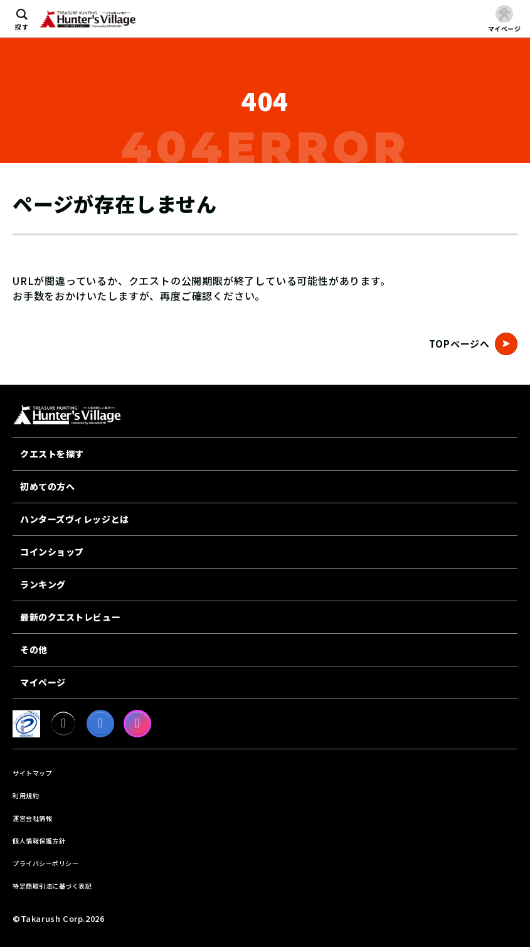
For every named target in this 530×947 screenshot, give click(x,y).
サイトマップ (32, 773)
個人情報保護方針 (39, 840)
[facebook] (100, 723)
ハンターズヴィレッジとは (74, 519)
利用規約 (26, 795)
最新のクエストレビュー (70, 617)
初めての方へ (47, 486)
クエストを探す (52, 453)
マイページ (43, 682)
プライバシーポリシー (45, 863)
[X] (63, 723)
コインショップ (52, 551)
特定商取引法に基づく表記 (52, 886)
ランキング (43, 584)
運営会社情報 (32, 818)
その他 (34, 649)
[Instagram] (137, 723)
